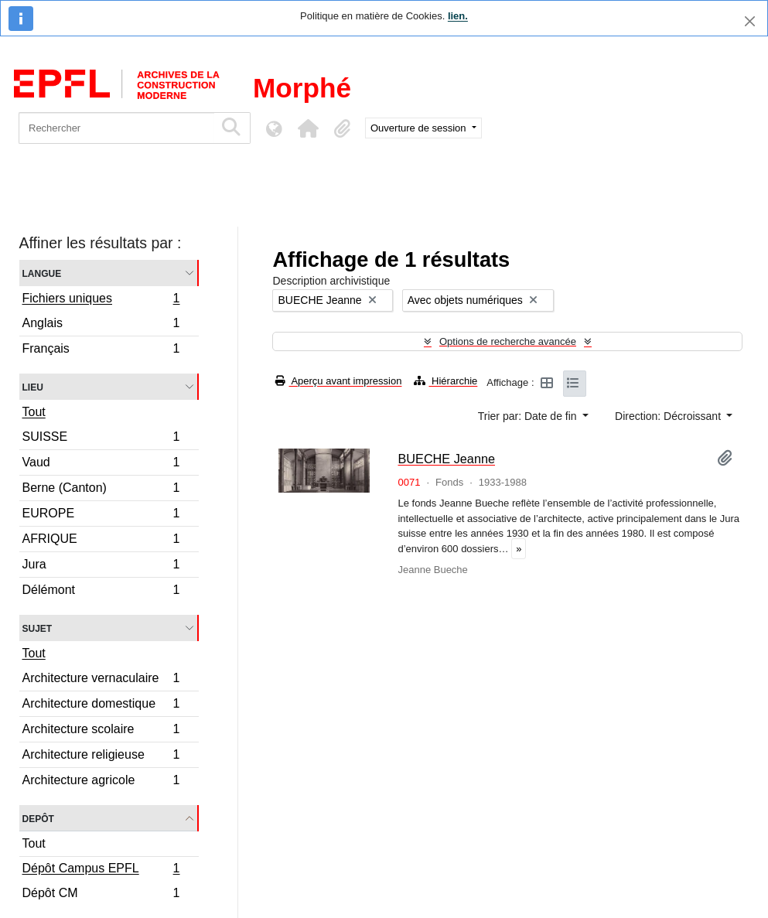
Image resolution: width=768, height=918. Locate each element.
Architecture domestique (101, 705)
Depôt (38, 818)
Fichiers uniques (101, 300)
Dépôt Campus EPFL (101, 870)
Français (101, 350)
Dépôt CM (101, 895)
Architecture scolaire (101, 731)
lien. (458, 16)
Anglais (101, 325)
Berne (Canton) (101, 490)
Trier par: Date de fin (529, 416)
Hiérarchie (445, 381)
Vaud (101, 464)
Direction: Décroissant (669, 416)
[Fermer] (749, 21)
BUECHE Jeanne (446, 459)
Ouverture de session (419, 128)
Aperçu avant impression (338, 381)
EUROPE (101, 515)
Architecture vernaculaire (101, 680)
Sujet (37, 627)
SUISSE (101, 439)
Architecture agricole (101, 782)
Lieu (32, 386)
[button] (308, 128)
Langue (42, 272)
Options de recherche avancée (507, 341)
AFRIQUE (101, 541)
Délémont (101, 591)
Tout (34, 411)
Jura (101, 566)
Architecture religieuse (101, 757)
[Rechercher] (116, 128)
